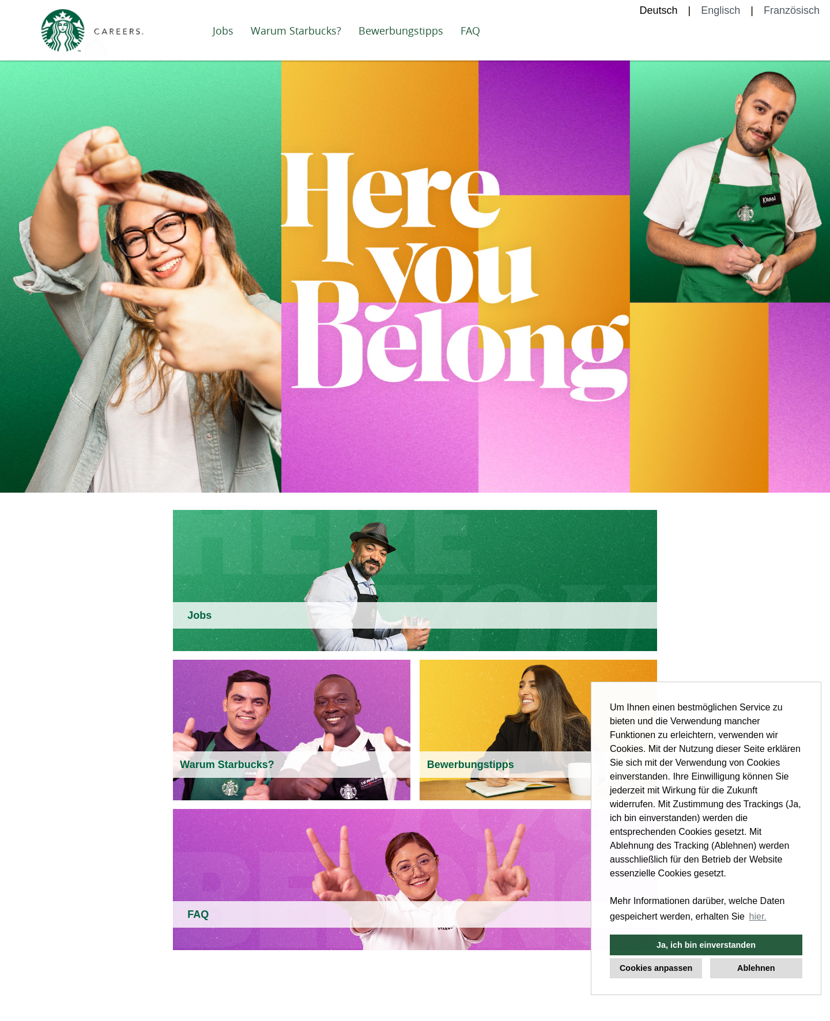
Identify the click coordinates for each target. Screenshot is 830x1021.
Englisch (720, 10)
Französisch (792, 10)
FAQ (470, 30)
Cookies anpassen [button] (656, 968)
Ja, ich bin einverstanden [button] (706, 945)
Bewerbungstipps (401, 30)
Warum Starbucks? (296, 30)
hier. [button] (758, 916)
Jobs (223, 30)
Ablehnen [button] (756, 968)
